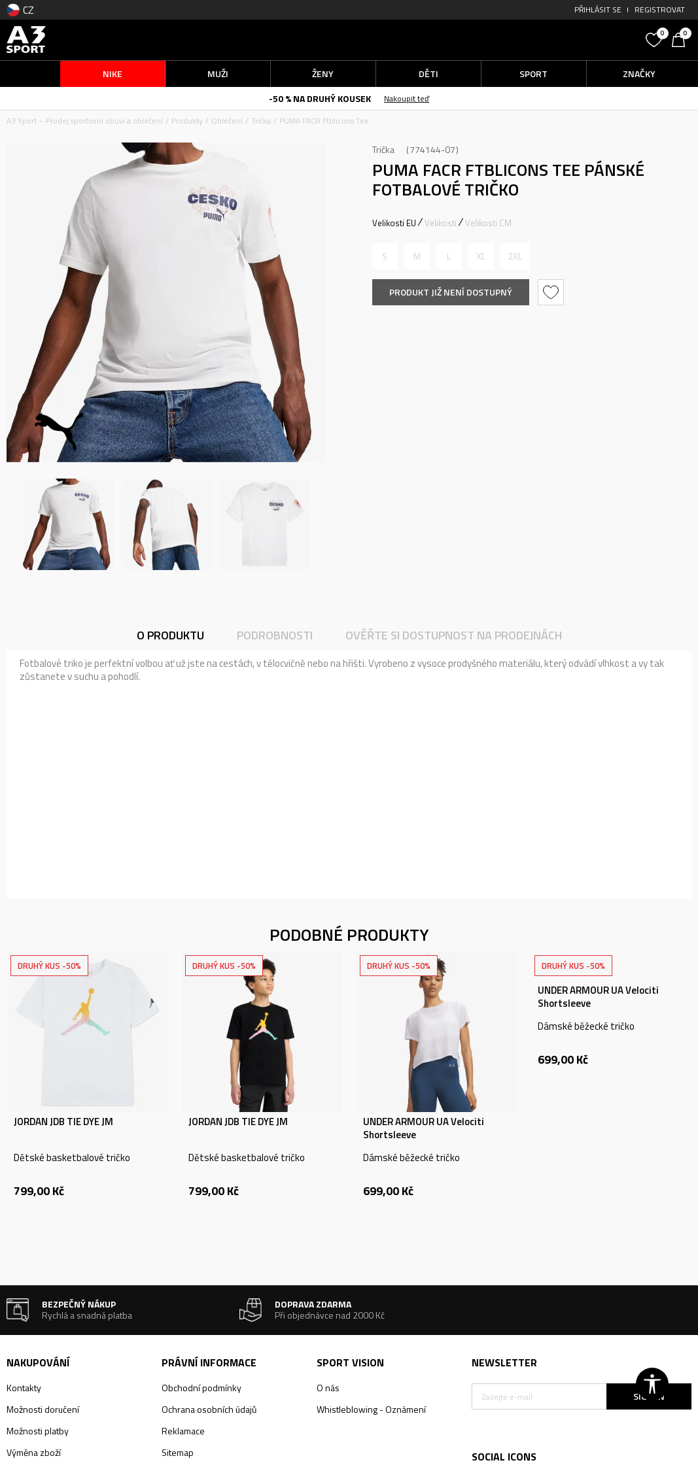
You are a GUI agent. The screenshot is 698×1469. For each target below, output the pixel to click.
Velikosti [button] (441, 222)
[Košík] (681, 38)
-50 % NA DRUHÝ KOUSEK (320, 98)
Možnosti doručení (43, 1409)
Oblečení (227, 120)
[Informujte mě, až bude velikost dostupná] (385, 256)
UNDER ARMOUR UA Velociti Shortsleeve (423, 1128)
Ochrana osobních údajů (209, 1409)
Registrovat (660, 9)
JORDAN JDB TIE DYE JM (63, 1121)
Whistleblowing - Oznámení (371, 1409)
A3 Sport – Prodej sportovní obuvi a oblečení (85, 120)
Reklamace (183, 1431)
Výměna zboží (34, 1452)
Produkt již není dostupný (450, 292)
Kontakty (24, 1387)
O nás (328, 1387)
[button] (555, 39)
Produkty (187, 120)
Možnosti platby (38, 1431)
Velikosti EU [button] (394, 222)
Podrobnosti (275, 635)
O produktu (170, 635)
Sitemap (178, 1452)
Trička (261, 120)
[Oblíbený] (655, 38)
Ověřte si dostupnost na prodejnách (453, 635)
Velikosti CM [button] (488, 222)
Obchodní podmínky (201, 1387)
